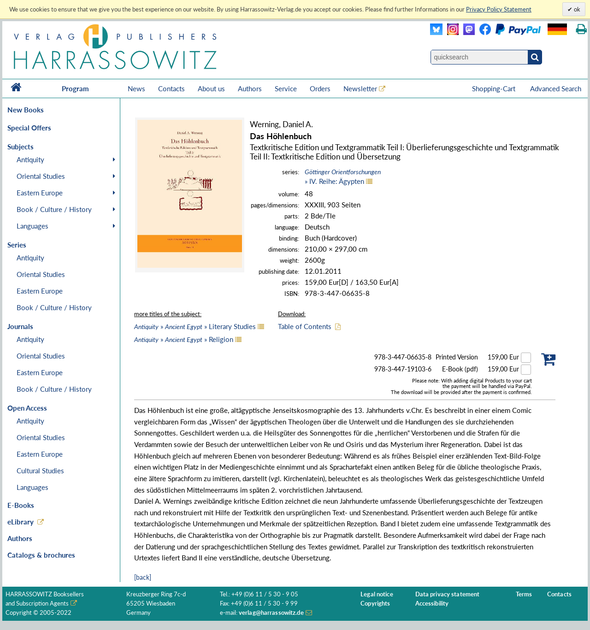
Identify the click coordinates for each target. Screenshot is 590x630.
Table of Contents (304, 326)
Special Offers (29, 128)
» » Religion (183, 339)
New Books (25, 110)
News (136, 88)
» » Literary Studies (195, 326)
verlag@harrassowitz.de (271, 612)
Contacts (171, 88)
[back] (142, 577)
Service (286, 88)
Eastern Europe (40, 192)
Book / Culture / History (54, 209)
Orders (320, 88)
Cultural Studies (40, 470)
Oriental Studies (41, 176)
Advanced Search (555, 88)
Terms (524, 594)
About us (211, 88)
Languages (32, 226)
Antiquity (30, 159)
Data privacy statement (447, 594)
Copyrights (375, 603)
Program (75, 88)
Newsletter (360, 88)
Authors (250, 88)
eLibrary (20, 522)
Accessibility (432, 603)
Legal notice (376, 594)
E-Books (20, 505)
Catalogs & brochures (41, 555)
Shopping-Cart (494, 88)
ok (576, 9)
